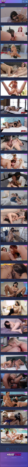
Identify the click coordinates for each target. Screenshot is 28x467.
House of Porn (14, 457)
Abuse (6, 457)
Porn (22, 457)
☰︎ (27, 1)
